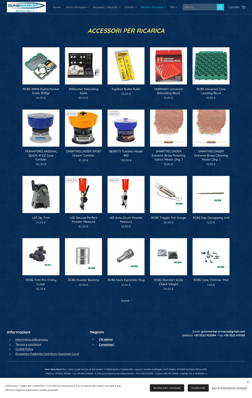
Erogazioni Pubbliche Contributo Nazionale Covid (47, 353)
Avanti (125, 300)
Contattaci (106, 344)
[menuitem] (76, 7)
